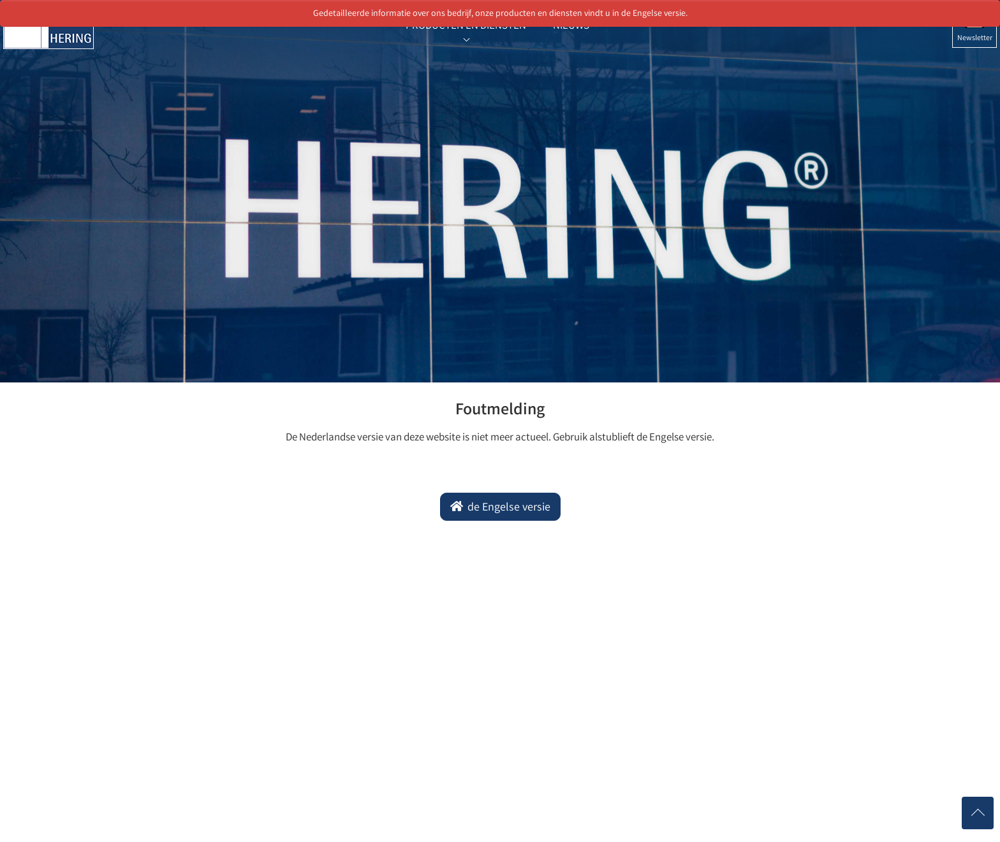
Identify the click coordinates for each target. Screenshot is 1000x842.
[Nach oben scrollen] (978, 813)
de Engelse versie (507, 508)
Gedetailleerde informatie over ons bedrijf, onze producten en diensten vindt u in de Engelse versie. (500, 14)
